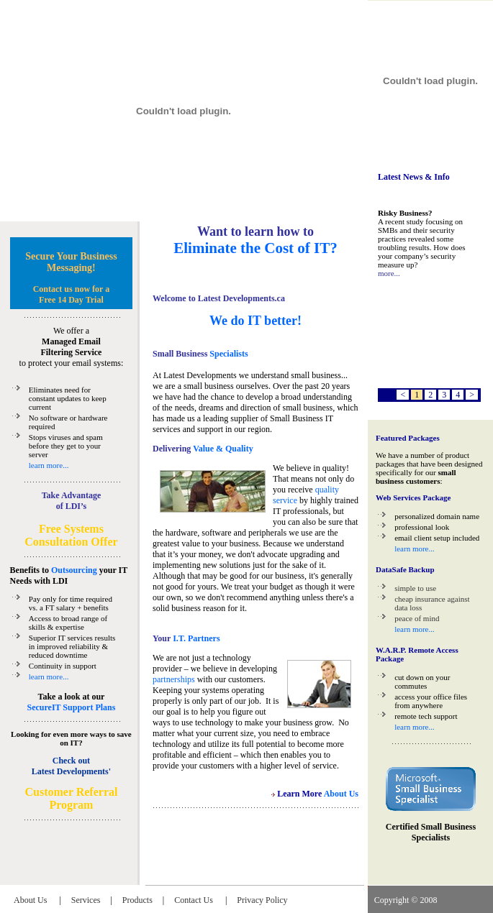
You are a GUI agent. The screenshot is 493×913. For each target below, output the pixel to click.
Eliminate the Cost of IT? (255, 248)
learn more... (49, 465)
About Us (31, 900)
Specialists (227, 354)
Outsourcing (74, 570)
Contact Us (194, 900)
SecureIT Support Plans (71, 707)
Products (137, 900)
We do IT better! (255, 320)
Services (86, 900)
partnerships (174, 679)
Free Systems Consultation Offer (70, 535)
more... (389, 273)
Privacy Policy (262, 900)
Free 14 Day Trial (71, 300)
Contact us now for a (71, 289)
